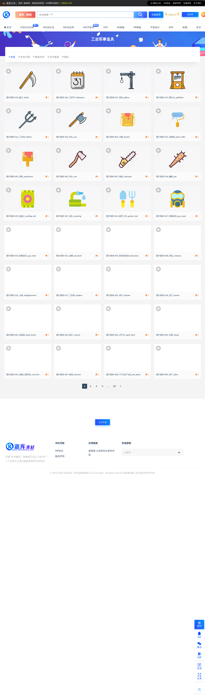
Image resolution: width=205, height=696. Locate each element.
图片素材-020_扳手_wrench (68, 335)
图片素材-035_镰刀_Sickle (17, 97)
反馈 (199, 666)
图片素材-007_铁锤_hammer (68, 374)
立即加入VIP (66, 3)
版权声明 (177, 3)
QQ (199, 635)
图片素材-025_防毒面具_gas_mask (21, 255)
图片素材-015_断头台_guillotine (170, 97)
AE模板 (121, 27)
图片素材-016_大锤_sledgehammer (21, 295)
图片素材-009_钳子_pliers (167, 374)
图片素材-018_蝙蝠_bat (166, 176)
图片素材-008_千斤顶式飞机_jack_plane (123, 374)
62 (114, 386)
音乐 (198, 27)
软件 (171, 27)
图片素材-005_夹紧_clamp (167, 335)
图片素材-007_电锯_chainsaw (119, 176)
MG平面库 (88, 26)
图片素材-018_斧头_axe (66, 137)
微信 (199, 645)
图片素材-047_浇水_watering (68, 216)
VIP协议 (167, 3)
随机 (66, 56)
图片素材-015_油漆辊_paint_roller (170, 137)
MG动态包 (48, 27)
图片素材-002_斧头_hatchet (118, 295)
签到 (199, 624)
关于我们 (198, 3)
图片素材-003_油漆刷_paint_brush (21, 335)
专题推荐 (187, 3)
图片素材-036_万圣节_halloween (70, 97)
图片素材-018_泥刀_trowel (167, 295)
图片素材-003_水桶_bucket (118, 137)
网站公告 (157, 3)
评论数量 (54, 56)
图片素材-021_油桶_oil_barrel (69, 255)
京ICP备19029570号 (145, 473)
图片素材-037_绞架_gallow (117, 97)
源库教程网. (129, 473)
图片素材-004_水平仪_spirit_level (120, 335)
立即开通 (103, 422)
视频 (185, 27)
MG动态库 (68, 27)
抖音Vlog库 (27, 26)
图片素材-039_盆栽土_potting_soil (21, 216)
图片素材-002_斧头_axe (66, 176)
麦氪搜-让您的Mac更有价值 (101, 452)
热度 (12, 56)
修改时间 (39, 56)
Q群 (199, 655)
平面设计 (155, 27)
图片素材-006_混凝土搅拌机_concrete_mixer (25, 374)
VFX (105, 27)
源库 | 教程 (25, 14)
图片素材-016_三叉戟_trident (19, 137)
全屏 (199, 676)
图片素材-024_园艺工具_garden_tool (122, 216)
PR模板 (137, 27)
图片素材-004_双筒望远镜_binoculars (122, 255)
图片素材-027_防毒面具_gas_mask (171, 216)
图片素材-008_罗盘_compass (168, 255)
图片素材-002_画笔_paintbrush (19, 176)
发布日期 (25, 56)
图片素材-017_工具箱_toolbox (69, 295)
